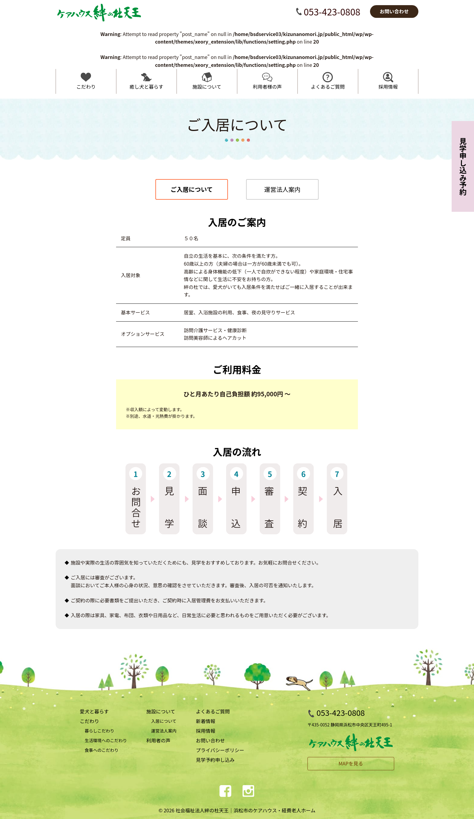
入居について (164, 721)
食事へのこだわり (101, 750)
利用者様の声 (267, 86)
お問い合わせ (210, 740)
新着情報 (205, 721)
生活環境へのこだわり (106, 740)
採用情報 (388, 86)
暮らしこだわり (99, 731)
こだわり (86, 86)
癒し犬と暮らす (147, 86)
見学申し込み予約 (463, 166)
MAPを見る (351, 763)
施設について (207, 86)
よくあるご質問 (328, 86)
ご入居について (191, 189)
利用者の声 (158, 740)
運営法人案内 (282, 189)
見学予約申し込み (215, 759)
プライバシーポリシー (220, 750)
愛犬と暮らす (94, 711)
